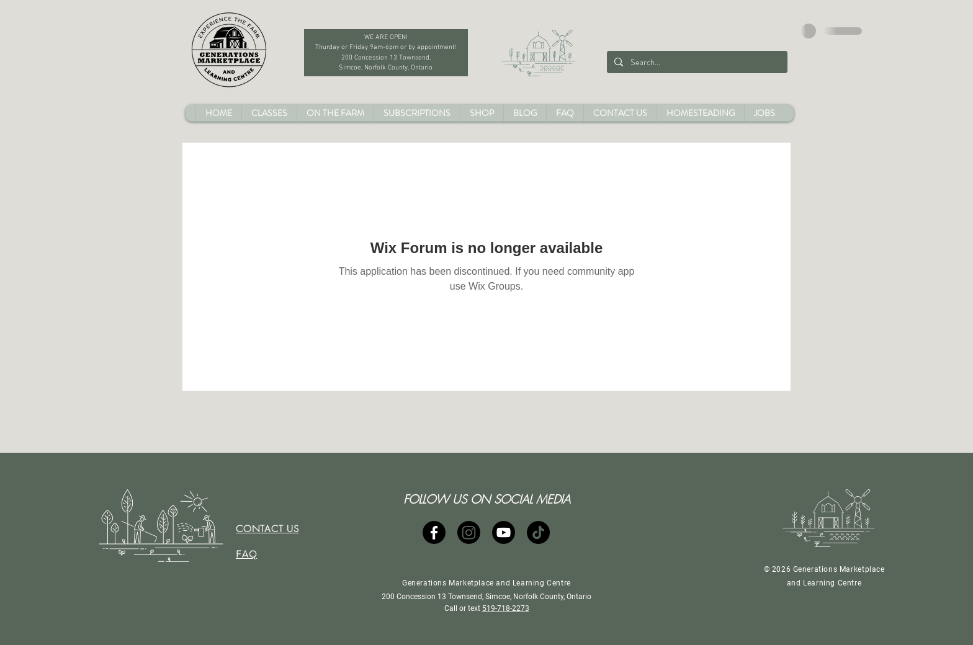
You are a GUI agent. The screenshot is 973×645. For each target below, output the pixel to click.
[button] (481, 113)
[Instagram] (468, 532)
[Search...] (695, 62)
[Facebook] (434, 532)
